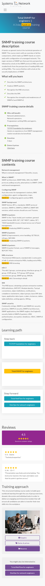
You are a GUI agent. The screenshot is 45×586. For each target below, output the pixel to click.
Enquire (22, 538)
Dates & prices (22, 543)
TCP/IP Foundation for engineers (19, 128)
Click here (11, 148)
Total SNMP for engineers (22, 371)
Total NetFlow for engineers (22, 398)
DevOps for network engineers (22, 405)
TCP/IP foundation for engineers (22, 344)
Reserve (22, 549)
